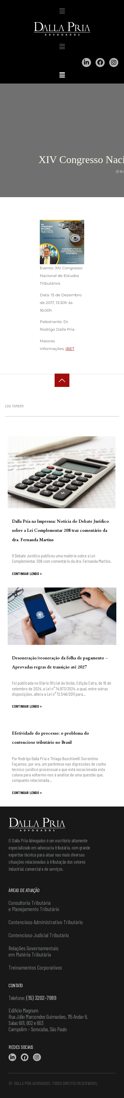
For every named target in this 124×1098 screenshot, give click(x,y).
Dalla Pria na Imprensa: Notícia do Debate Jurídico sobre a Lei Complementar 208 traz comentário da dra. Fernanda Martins (60, 530)
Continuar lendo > (27, 573)
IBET (69, 348)
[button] (62, 11)
